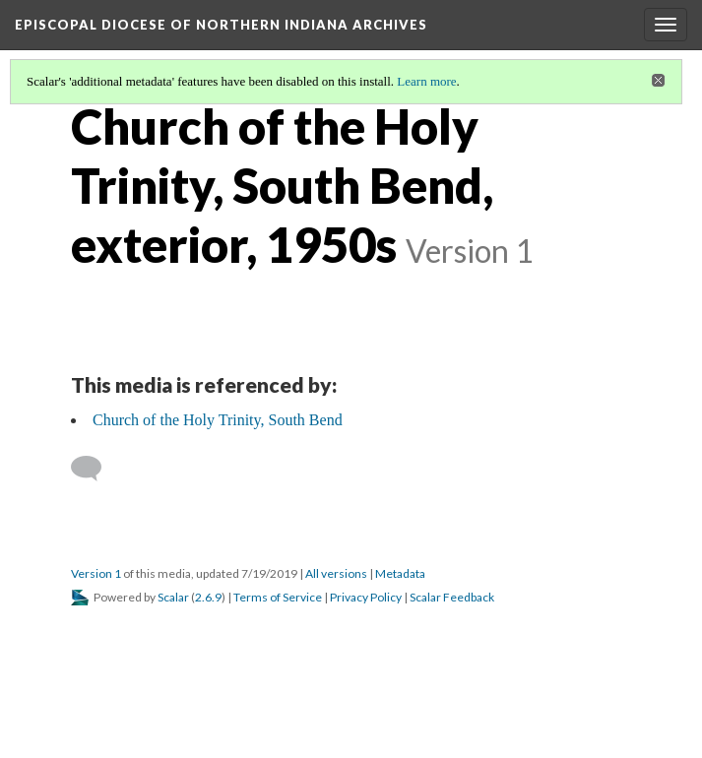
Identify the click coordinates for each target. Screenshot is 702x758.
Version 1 (96, 573)
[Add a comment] (95, 468)
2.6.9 (208, 597)
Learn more (426, 81)
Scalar (173, 597)
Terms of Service (277, 597)
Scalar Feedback (452, 597)
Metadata (400, 573)
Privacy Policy (366, 597)
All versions (336, 573)
